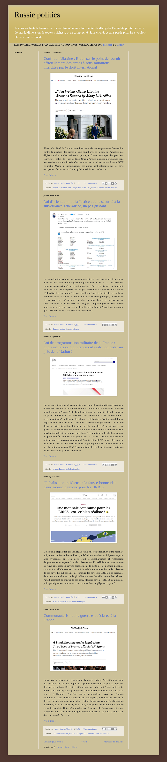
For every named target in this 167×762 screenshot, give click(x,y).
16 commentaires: (90, 464)
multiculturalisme (94, 733)
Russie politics (37, 14)
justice (62, 329)
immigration (81, 733)
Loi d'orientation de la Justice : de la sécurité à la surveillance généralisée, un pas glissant (82, 203)
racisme (106, 733)
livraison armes (97, 188)
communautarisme (60, 733)
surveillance (74, 329)
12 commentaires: (90, 597)
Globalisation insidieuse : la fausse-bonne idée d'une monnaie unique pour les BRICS (80, 485)
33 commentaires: (90, 729)
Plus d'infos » (50, 175)
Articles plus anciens (113, 742)
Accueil (83, 742)
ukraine (114, 188)
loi (67, 329)
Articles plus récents (53, 742)
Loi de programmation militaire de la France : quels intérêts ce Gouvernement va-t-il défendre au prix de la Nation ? (83, 347)
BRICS (56, 602)
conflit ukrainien (60, 188)
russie (107, 188)
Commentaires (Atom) (67, 747)
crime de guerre (74, 188)
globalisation (71, 469)
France (56, 329)
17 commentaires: (90, 183)
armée (55, 469)
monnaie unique (78, 602)
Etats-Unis (86, 188)
